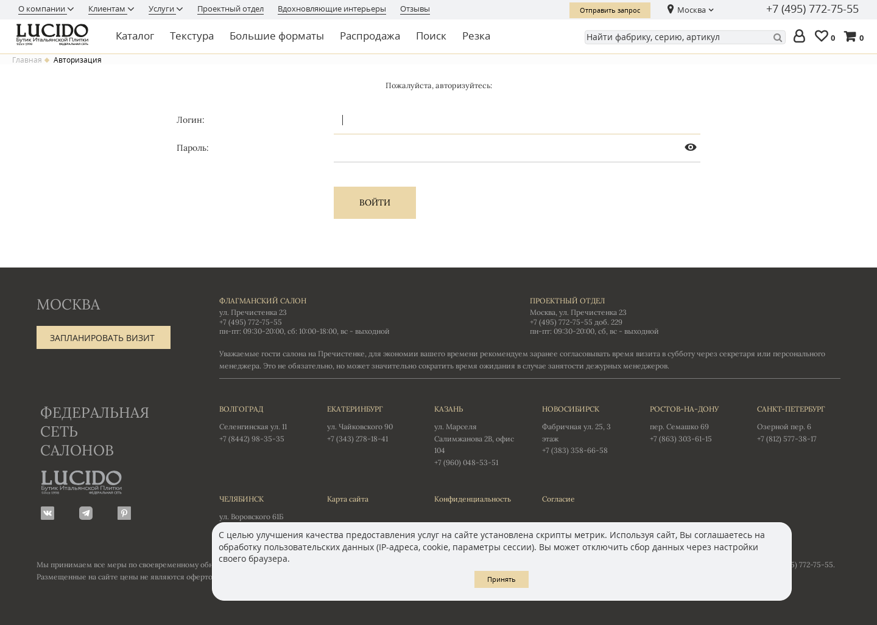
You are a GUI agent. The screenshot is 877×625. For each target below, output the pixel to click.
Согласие (558, 498)
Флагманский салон (262, 300)
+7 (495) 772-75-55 (812, 9)
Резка (476, 36)
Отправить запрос (610, 10)
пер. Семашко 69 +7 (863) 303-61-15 (691, 423)
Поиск (431, 36)
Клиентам (107, 8)
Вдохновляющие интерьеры (332, 8)
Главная (27, 60)
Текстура (192, 36)
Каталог (135, 36)
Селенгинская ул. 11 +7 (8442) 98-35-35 (261, 423)
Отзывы (415, 8)
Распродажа (370, 36)
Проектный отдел (230, 8)
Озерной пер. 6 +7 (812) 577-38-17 (798, 423)
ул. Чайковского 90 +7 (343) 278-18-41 (368, 423)
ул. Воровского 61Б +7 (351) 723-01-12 (261, 513)
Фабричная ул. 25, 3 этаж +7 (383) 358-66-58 (583, 429)
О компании (42, 8)
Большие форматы (277, 36)
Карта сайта (347, 498)
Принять (501, 579)
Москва (691, 9)
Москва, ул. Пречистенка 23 (578, 312)
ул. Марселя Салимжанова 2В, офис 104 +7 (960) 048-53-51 (476, 435)
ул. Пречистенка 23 (253, 312)
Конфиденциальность (472, 498)
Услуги (162, 8)
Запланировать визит (102, 338)
